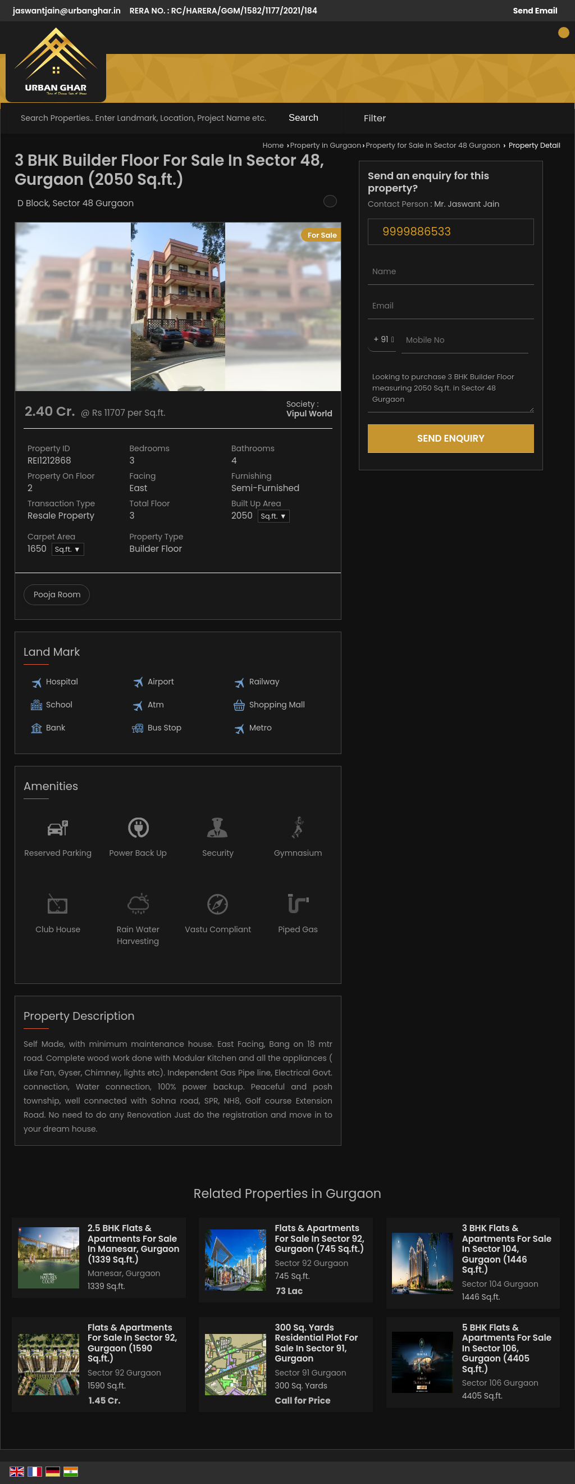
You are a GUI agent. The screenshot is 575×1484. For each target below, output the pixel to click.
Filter (375, 118)
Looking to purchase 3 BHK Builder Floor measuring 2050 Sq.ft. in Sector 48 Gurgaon (451, 388)
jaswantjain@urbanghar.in (67, 10)
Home (273, 145)
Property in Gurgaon (325, 145)
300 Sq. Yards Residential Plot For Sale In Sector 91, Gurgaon (316, 1343)
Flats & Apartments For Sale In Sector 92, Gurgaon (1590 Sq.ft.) (132, 1343)
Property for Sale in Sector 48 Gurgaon (433, 145)
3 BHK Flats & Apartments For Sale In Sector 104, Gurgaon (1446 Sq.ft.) (506, 1249)
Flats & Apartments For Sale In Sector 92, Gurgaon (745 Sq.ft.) (319, 1238)
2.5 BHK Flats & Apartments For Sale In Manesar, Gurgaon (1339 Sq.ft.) (134, 1243)
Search (303, 117)
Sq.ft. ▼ (274, 516)
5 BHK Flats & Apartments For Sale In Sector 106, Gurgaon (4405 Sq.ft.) (506, 1348)
